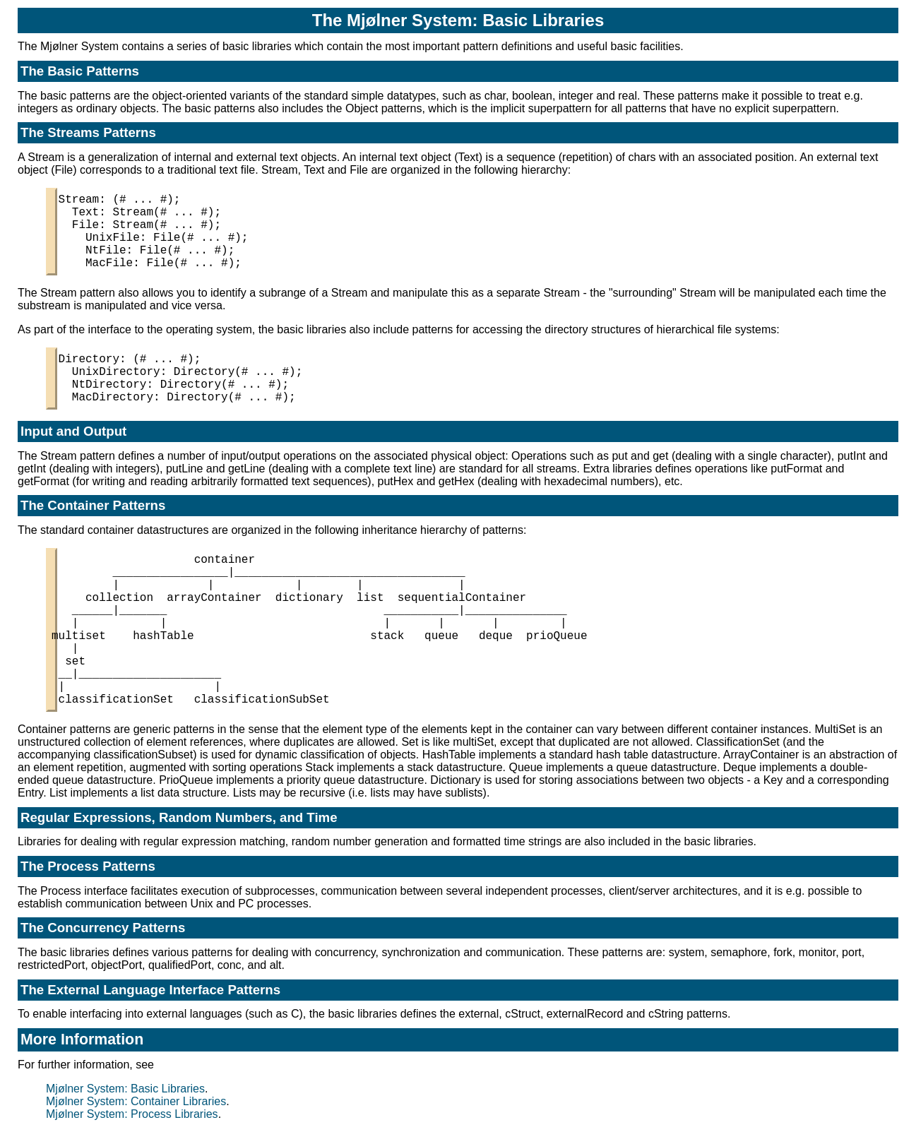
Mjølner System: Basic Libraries (125, 1089)
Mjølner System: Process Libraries (132, 1114)
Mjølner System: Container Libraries (136, 1101)
